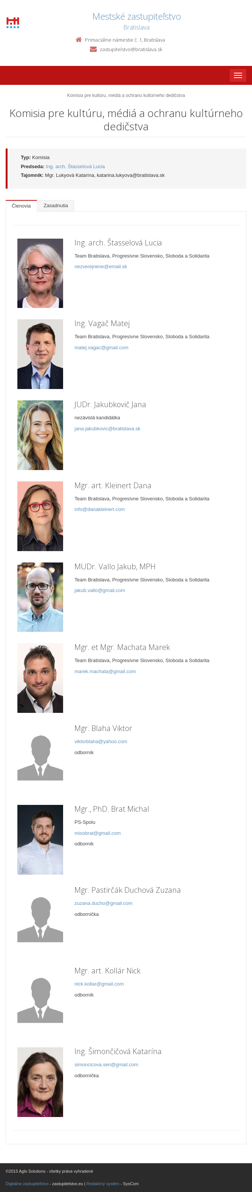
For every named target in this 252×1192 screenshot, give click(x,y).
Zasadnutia (56, 205)
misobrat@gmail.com (97, 833)
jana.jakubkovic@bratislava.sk (107, 428)
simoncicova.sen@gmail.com (106, 1064)
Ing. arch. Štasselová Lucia (75, 166)
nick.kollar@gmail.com (99, 984)
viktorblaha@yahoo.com (100, 741)
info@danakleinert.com (99, 509)
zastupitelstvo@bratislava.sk (131, 49)
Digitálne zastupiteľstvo (27, 1183)
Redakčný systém (103, 1183)
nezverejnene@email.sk (100, 266)
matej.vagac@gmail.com (101, 347)
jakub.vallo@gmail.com (99, 590)
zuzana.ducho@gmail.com (103, 903)
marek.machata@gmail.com (105, 671)
